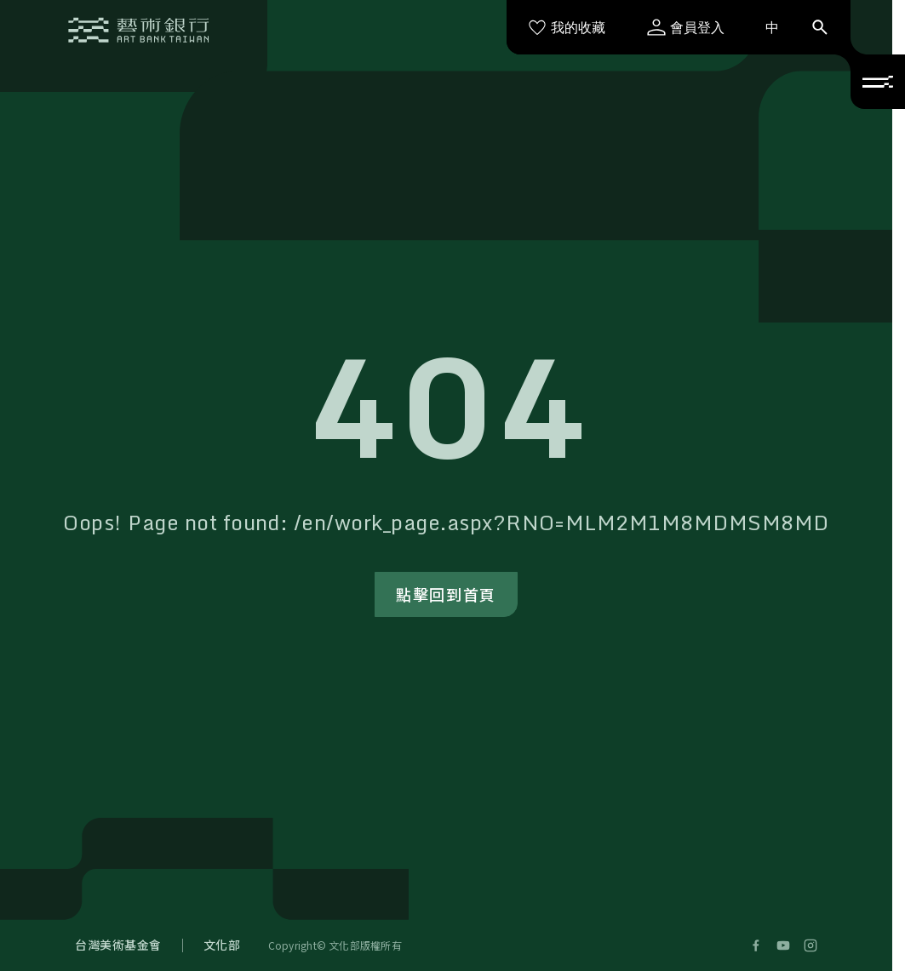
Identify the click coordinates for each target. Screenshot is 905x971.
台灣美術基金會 (118, 944)
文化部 (222, 944)
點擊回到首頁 (446, 594)
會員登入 (685, 27)
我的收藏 (566, 27)
